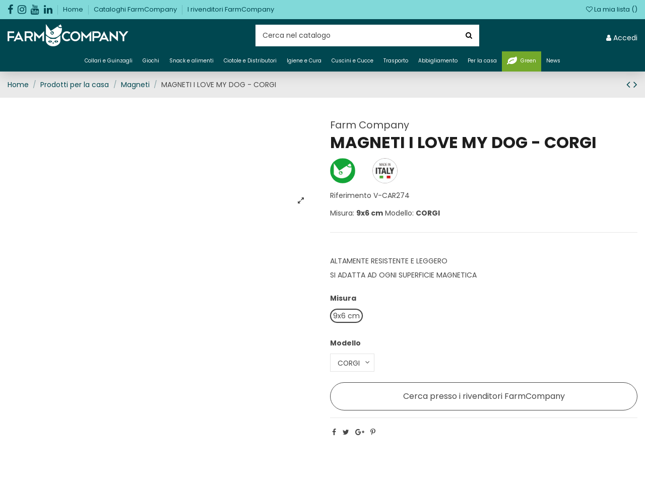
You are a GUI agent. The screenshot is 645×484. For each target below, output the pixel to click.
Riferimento (350, 195)
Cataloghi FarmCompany (136, 9)
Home (74, 9)
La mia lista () (611, 9)
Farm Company (369, 125)
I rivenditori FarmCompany (230, 9)
